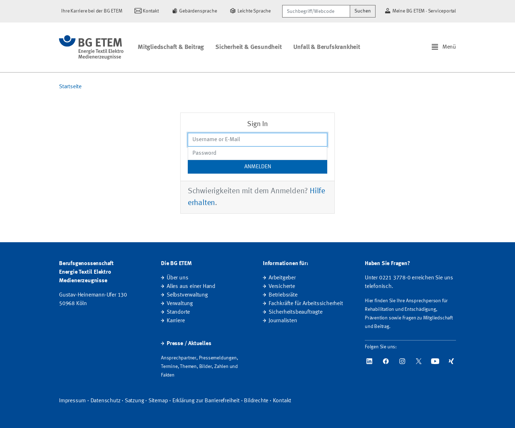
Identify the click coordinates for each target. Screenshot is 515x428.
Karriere (176, 321)
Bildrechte (256, 401)
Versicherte (282, 286)
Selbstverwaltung (187, 295)
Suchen (362, 11)
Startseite (70, 87)
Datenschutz (105, 401)
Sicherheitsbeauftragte (296, 312)
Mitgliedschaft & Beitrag (171, 47)
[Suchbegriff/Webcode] (316, 11)
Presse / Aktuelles (189, 344)
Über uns (177, 278)
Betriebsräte (283, 295)
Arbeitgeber (282, 278)
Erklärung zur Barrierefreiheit (206, 401)
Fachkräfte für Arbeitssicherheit (306, 304)
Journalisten (283, 321)
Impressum (72, 401)
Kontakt (282, 401)
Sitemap (158, 401)
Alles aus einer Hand (191, 286)
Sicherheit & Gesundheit (248, 47)
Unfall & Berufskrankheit (326, 47)
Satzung (134, 401)
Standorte (178, 312)
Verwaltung (180, 304)
